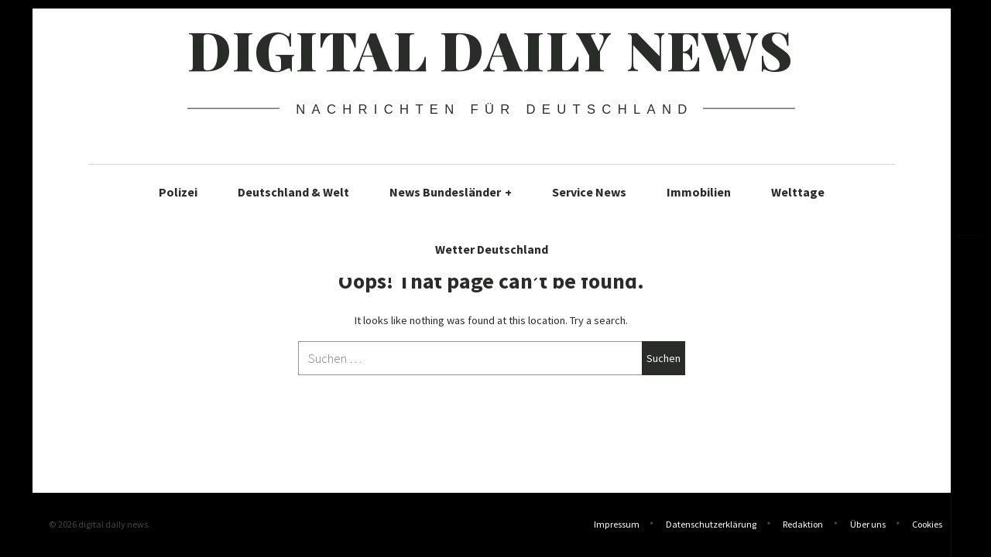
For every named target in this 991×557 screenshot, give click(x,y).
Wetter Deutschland (491, 249)
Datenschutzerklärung (711, 525)
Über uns (868, 525)
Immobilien (699, 192)
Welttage (798, 192)
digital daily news (490, 48)
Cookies (927, 525)
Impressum (617, 525)
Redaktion (803, 525)
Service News (589, 192)
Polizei (178, 192)
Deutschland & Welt (293, 192)
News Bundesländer (450, 192)
